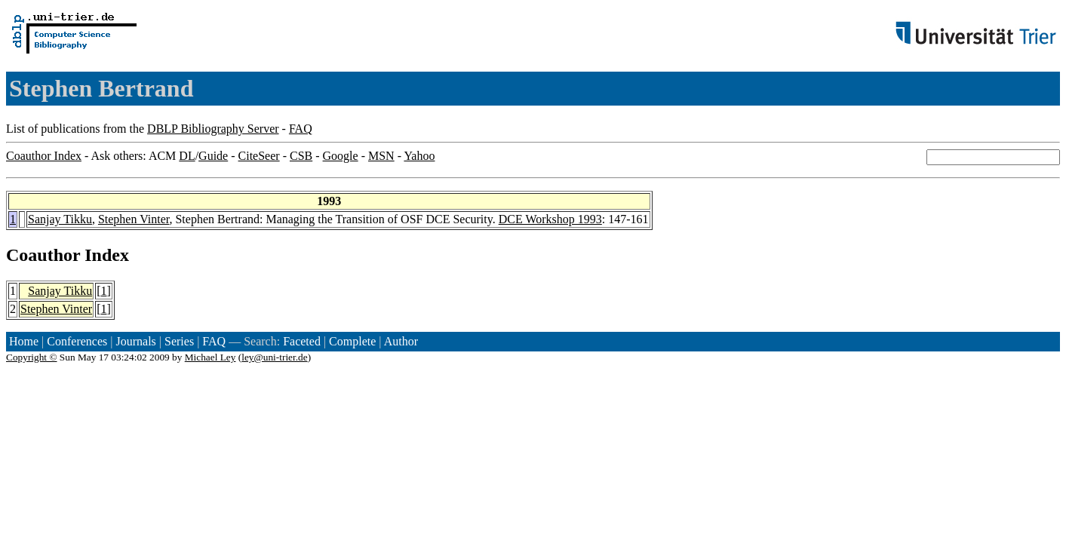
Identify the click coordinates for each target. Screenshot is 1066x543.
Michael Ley (210, 357)
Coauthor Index (43, 155)
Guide (213, 155)
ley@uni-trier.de (274, 357)
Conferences (77, 341)
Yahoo (419, 155)
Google (340, 155)
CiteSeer (259, 155)
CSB (301, 155)
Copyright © (31, 357)
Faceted (302, 341)
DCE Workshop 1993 (550, 219)
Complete (352, 341)
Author (401, 341)
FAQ (300, 128)
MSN (381, 155)
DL (187, 155)
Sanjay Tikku (60, 219)
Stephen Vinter (134, 219)
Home (23, 341)
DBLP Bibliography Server (213, 128)
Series (179, 341)
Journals (135, 341)
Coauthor (43, 255)
